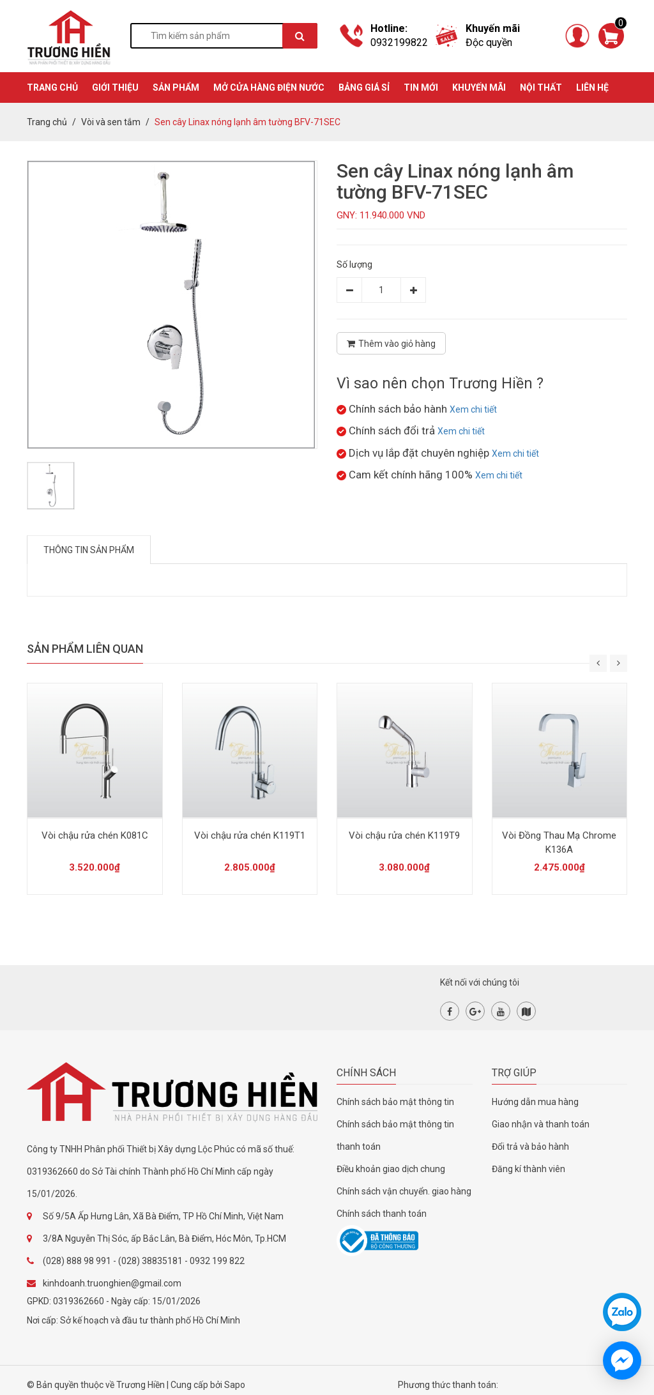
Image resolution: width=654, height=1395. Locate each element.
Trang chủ (47, 122)
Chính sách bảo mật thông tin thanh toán (395, 1135)
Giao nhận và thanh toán (540, 1124)
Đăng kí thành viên (528, 1169)
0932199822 (399, 42)
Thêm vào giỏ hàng (391, 344)
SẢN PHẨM (176, 87)
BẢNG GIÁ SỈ (364, 87)
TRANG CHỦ (52, 87)
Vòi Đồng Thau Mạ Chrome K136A (559, 842)
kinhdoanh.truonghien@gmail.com (112, 1283)
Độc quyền (489, 42)
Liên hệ (592, 87)
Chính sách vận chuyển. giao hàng (404, 1191)
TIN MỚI (421, 87)
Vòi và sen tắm (111, 122)
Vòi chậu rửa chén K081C (95, 835)
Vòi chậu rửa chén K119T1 (249, 835)
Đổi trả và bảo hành (530, 1146)
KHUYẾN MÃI (479, 87)
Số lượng (354, 264)
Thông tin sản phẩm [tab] (88, 550)
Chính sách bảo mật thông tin (395, 1102)
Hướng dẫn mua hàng (535, 1102)
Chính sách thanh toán (382, 1213)
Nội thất (541, 87)
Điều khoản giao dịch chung (391, 1169)
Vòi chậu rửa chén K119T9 (404, 835)
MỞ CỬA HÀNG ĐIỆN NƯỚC (268, 87)
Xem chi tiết (473, 409)
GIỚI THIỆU (115, 87)
